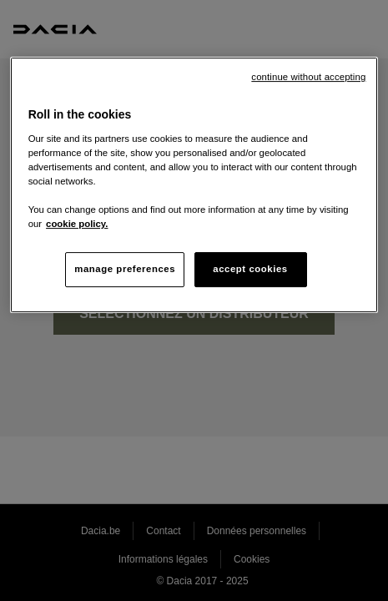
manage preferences (124, 269)
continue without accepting (308, 77)
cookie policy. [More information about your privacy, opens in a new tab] (77, 224)
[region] (194, 185)
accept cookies (250, 269)
